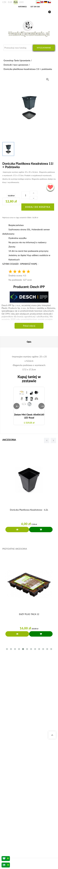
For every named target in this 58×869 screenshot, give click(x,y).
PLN (16, 2)
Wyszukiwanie (44, 48)
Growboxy (11, 786)
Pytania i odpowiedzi (15, 766)
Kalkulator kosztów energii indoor (20, 779)
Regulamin (11, 832)
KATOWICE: (22, 7)
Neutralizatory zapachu (16, 783)
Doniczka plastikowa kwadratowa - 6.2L (29, 509)
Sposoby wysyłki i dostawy (18, 825)
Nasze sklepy (12, 751)
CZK (4, 2)
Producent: (29, 287)
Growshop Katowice (15, 755)
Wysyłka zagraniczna (15, 821)
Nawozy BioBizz (13, 801)
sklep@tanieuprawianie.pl (22, 734)
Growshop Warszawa (15, 762)
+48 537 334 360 (17, 730)
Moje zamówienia (14, 814)
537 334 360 (35, 7)
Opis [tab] (29, 341)
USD (21, 2)
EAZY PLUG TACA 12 (29, 614)
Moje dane (11, 818)
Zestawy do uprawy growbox (18, 790)
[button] (16, 406)
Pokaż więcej (29, 325)
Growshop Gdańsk (14, 758)
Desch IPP (37, 287)
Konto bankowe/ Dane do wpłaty (20, 829)
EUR (10, 2)
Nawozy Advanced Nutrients (18, 794)
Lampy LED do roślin (15, 797)
